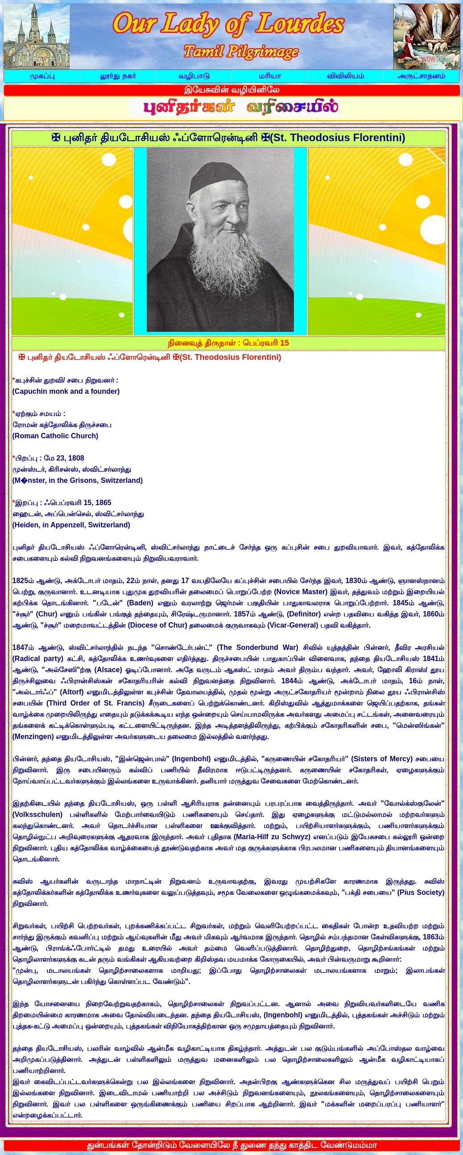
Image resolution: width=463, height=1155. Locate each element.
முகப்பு (42, 76)
